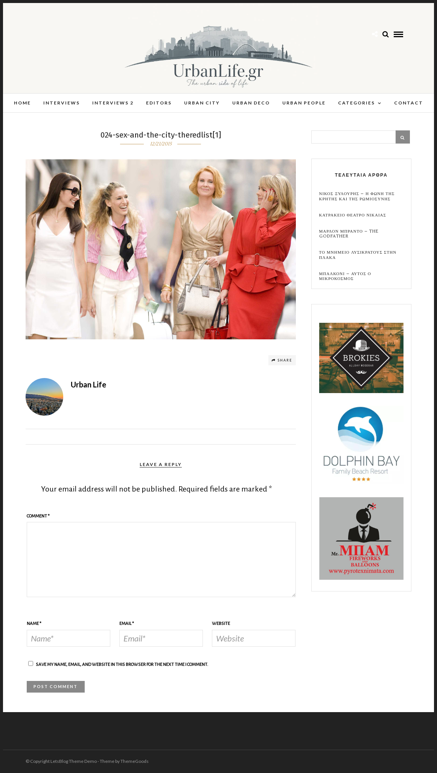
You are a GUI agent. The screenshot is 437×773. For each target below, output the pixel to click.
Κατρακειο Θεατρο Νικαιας (352, 215)
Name (34, 624)
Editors (159, 103)
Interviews (61, 103)
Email (126, 624)
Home (22, 103)
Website (221, 624)
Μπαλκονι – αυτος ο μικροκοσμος (345, 276)
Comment (38, 516)
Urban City (202, 103)
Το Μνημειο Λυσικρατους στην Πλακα (358, 255)
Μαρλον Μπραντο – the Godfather (349, 234)
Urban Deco (251, 103)
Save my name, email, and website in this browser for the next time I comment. (122, 665)
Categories (356, 103)
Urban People (304, 103)
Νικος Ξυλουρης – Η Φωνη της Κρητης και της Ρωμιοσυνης (357, 196)
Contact (408, 103)
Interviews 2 (113, 103)
